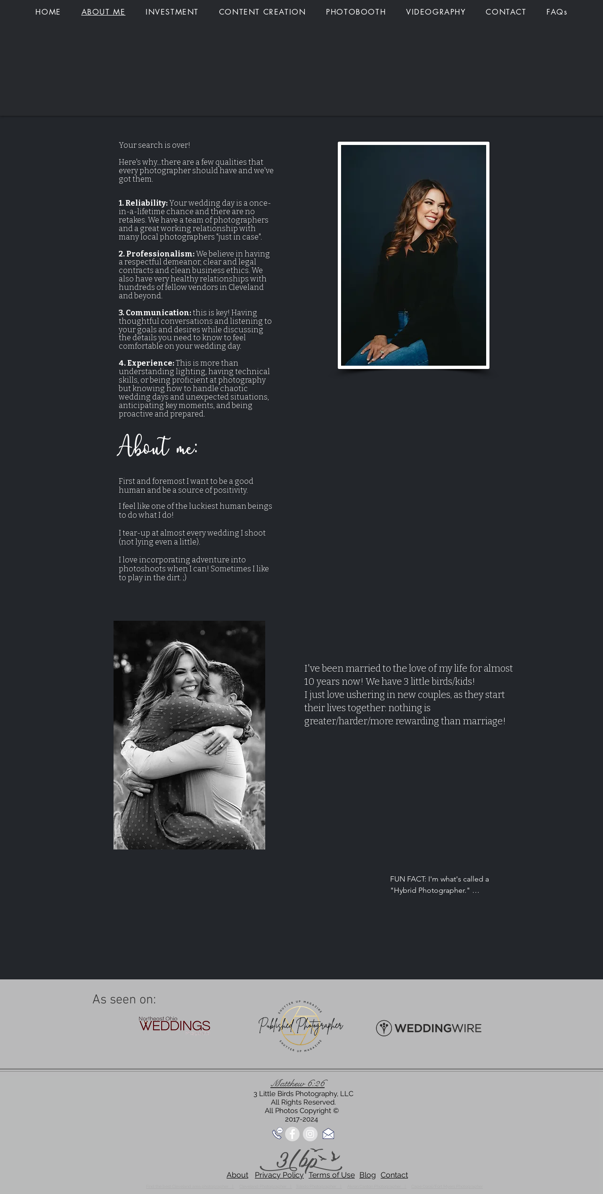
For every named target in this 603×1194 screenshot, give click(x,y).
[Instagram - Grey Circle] (310, 1134)
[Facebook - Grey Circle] (292, 1134)
